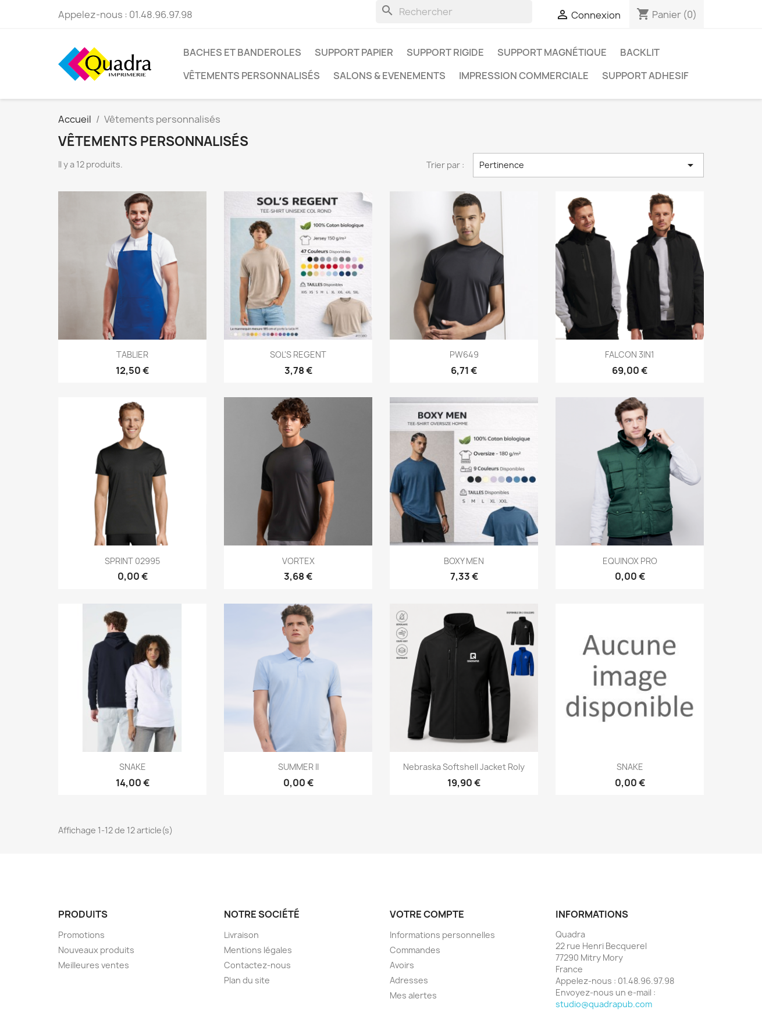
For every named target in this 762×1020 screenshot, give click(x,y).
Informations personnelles (442, 934)
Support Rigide (445, 52)
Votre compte (427, 914)
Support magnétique (552, 52)
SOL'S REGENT (298, 354)
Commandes (415, 949)
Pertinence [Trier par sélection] (588, 165)
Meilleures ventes (93, 965)
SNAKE (132, 766)
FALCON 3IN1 (629, 354)
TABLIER (132, 354)
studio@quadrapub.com (604, 1004)
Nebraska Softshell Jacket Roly (464, 766)
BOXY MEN (464, 560)
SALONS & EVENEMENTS (389, 75)
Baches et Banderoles (242, 52)
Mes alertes (413, 995)
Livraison (241, 934)
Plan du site (247, 980)
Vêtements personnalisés (251, 75)
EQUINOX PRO (630, 560)
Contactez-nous (257, 965)
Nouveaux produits (96, 949)
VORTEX (298, 560)
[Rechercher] (454, 11)
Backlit (640, 52)
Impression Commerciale (524, 75)
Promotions (81, 934)
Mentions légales (258, 949)
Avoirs (402, 965)
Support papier (354, 52)
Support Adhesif (645, 75)
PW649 (464, 354)
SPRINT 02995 (132, 560)
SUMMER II (298, 766)
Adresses (409, 980)
